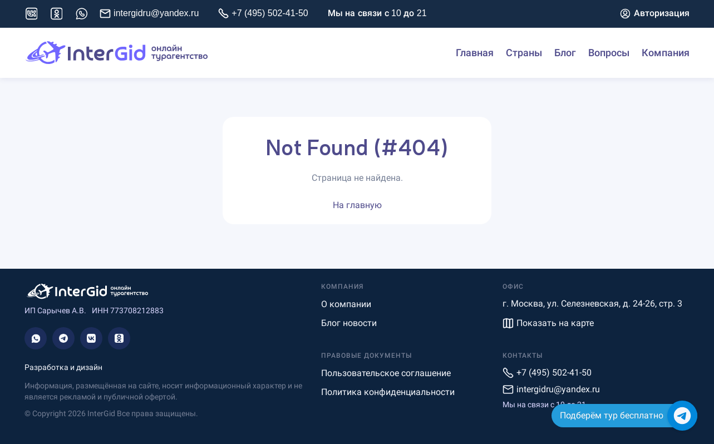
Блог (565, 52)
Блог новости (349, 323)
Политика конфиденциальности (388, 392)
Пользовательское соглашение (386, 373)
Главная (475, 52)
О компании (346, 304)
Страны (524, 52)
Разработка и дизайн (63, 367)
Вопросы (608, 52)
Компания (666, 52)
